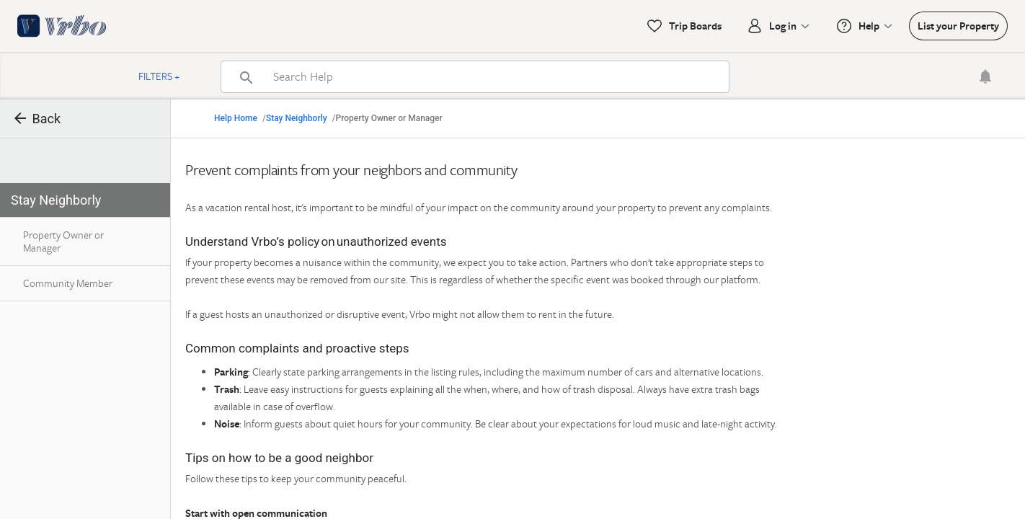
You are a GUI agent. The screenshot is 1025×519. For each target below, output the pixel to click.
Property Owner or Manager (63, 241)
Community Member (67, 283)
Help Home (235, 118)
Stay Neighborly (296, 118)
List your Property (958, 25)
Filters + (159, 76)
